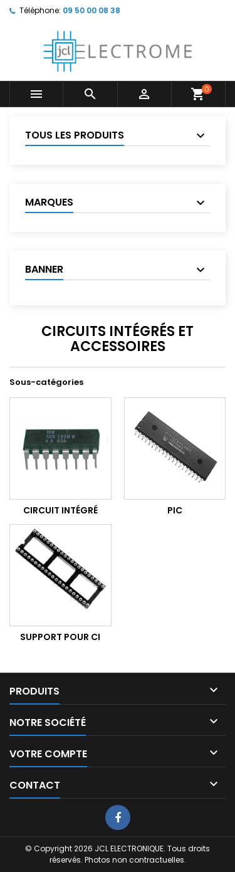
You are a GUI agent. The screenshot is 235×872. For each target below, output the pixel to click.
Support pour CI (60, 637)
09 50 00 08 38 (91, 10)
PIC (174, 510)
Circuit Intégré (60, 510)
